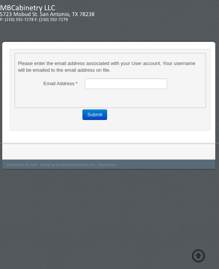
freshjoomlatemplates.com (75, 165)
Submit (94, 114)
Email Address (60, 83)
